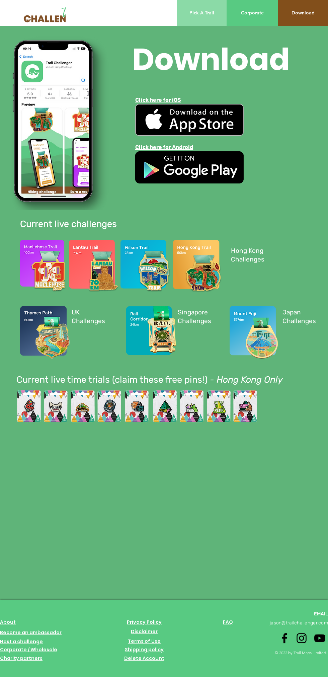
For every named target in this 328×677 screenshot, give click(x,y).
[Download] (303, 13)
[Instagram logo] (301, 638)
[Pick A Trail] (202, 13)
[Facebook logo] (284, 638)
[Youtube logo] (319, 638)
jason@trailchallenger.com (299, 623)
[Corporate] (252, 13)
